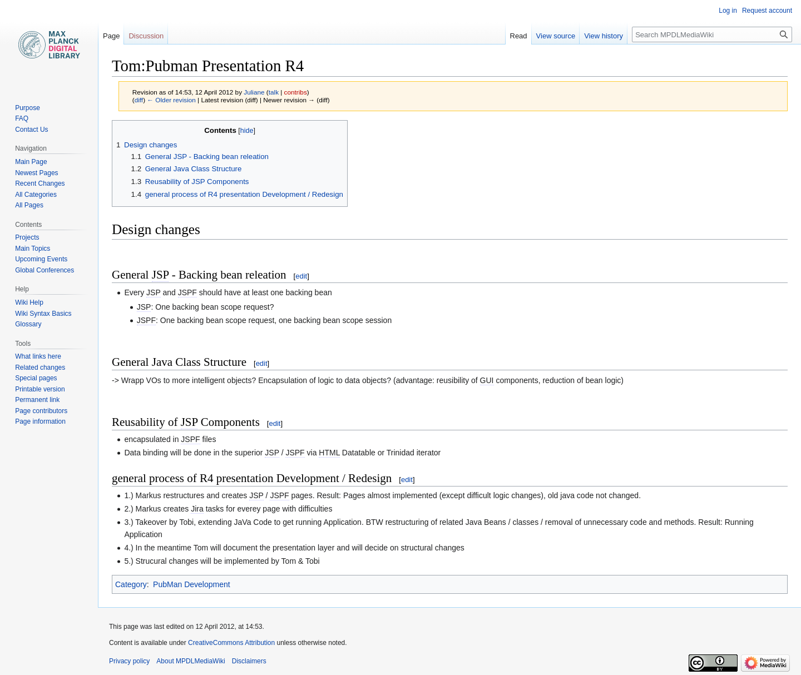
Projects (27, 237)
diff (139, 99)
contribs (295, 92)
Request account (767, 10)
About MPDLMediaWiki (190, 661)
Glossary (28, 324)
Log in (728, 10)
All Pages (29, 205)
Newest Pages (36, 173)
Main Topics (32, 248)
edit (301, 276)
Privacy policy (129, 661)
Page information (40, 421)
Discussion (146, 36)
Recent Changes (40, 183)
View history (603, 36)
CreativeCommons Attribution (231, 643)
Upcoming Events (41, 259)
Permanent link (37, 400)
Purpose (27, 108)
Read (518, 36)
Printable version (40, 389)
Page (111, 36)
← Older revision (171, 99)
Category (131, 584)
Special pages (36, 378)
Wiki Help (29, 302)
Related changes (40, 367)
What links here (38, 356)
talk (274, 92)
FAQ (21, 118)
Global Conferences (44, 270)
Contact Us (31, 129)
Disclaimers (249, 661)
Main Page (31, 162)
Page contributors (41, 411)
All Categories (36, 194)
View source (556, 36)
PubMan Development (191, 584)
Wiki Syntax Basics (43, 313)
